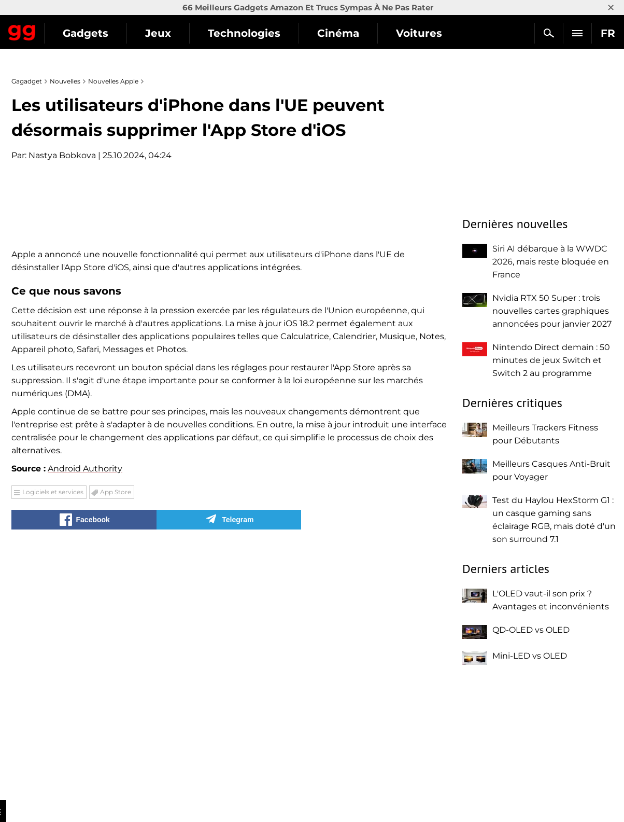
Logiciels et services (52, 737)
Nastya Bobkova (62, 155)
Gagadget (69, 29)
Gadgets (181, 33)
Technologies (339, 33)
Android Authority (85, 713)
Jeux (253, 33)
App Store (115, 737)
